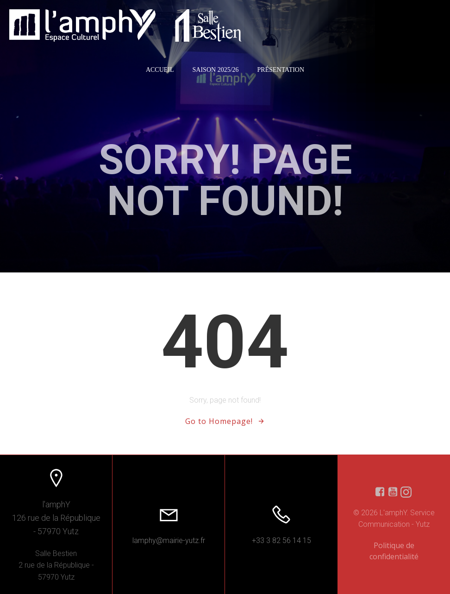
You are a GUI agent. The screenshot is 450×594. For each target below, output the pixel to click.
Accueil (160, 69)
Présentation (281, 69)
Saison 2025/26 (216, 69)
